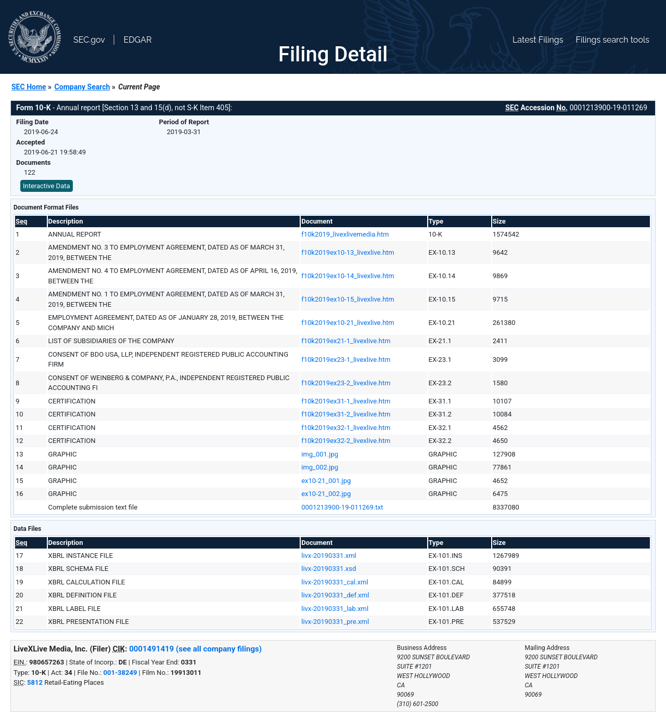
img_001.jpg (319, 454)
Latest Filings (538, 40)
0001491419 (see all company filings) (195, 649)
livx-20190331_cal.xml (334, 582)
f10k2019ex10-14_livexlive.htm (347, 276)
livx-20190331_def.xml (335, 595)
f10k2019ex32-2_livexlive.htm (345, 441)
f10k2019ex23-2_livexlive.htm (345, 383)
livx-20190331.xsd (328, 568)
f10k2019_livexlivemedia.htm (345, 234)
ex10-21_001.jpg (326, 481)
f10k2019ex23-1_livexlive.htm (345, 359)
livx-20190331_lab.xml (334, 608)
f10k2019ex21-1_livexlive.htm (345, 341)
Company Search (82, 87)
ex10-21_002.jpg (326, 494)
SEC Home (28, 87)
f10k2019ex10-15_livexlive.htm (347, 299)
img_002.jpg (319, 467)
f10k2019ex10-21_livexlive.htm (347, 323)
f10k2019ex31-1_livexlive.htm (345, 401)
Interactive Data (46, 186)
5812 (35, 682)
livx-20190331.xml (328, 555)
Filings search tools (612, 40)
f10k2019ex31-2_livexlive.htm (345, 414)
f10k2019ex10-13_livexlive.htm (347, 252)
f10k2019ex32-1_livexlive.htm (345, 428)
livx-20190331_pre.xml (335, 621)
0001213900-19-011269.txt (342, 507)
